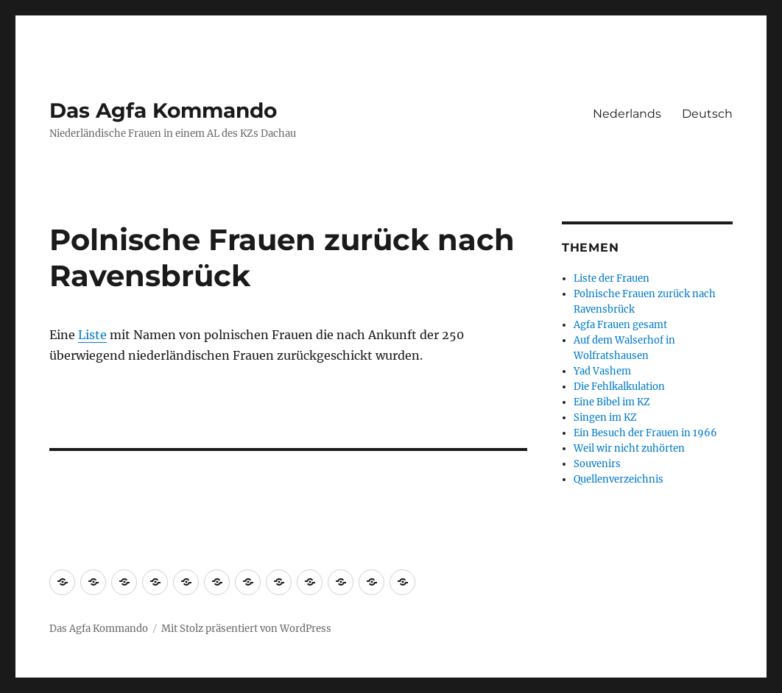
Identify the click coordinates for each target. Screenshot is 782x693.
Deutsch (707, 114)
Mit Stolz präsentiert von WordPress (246, 628)
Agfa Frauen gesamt (620, 325)
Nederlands (627, 114)
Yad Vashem (602, 371)
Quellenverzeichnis (618, 479)
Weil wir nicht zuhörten (629, 448)
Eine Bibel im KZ (612, 402)
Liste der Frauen (611, 278)
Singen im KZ (605, 417)
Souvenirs (597, 464)
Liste (92, 334)
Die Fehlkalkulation (619, 386)
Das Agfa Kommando (163, 110)
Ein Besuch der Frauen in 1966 (645, 433)
